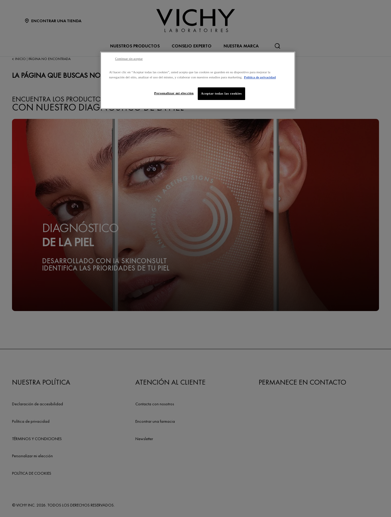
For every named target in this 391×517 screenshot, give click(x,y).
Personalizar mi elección (174, 93)
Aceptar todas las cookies (221, 93)
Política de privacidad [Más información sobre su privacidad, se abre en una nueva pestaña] (260, 77)
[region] (197, 80)
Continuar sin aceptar (129, 58)
